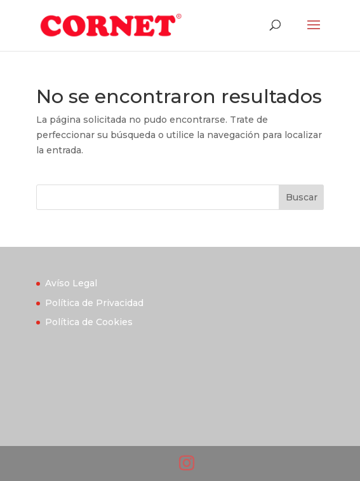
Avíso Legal (71, 283)
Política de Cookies (89, 322)
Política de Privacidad (94, 303)
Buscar (301, 197)
